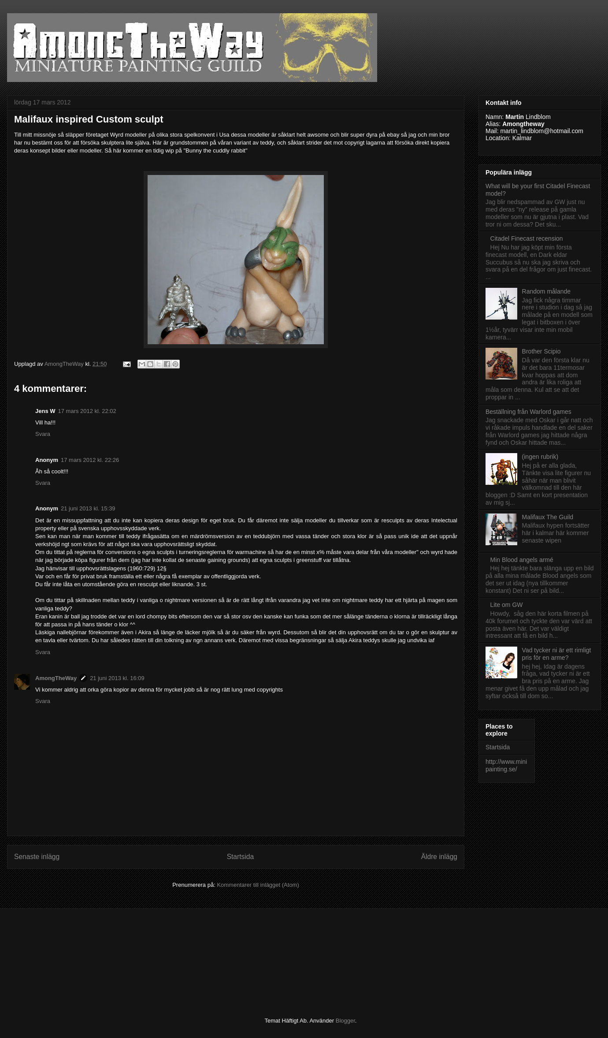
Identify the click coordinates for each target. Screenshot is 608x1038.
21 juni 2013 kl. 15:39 (88, 508)
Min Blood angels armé (521, 559)
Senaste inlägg (36, 856)
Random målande (546, 291)
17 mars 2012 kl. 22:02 (87, 411)
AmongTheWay (56, 678)
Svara (42, 434)
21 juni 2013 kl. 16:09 (117, 678)
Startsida (240, 856)
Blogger (345, 1020)
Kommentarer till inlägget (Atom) (258, 885)
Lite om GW (506, 604)
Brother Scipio (541, 351)
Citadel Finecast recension (526, 238)
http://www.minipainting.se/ (506, 765)
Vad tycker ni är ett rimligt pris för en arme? (556, 654)
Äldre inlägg (439, 856)
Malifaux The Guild (547, 517)
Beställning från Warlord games (528, 411)
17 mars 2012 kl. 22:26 (90, 460)
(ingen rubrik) (540, 456)
